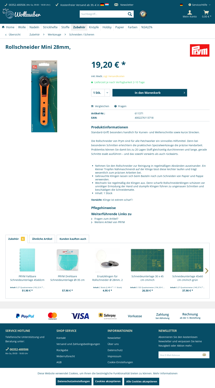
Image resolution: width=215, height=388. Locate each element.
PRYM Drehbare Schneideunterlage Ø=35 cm (67, 278)
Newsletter (123, 4)
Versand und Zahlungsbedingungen (78, 344)
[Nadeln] (34, 27)
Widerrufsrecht (65, 356)
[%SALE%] (146, 27)
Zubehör (16, 239)
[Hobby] (107, 27)
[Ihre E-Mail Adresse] (179, 354)
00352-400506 (17, 4)
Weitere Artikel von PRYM (108, 222)
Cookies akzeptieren (108, 381)
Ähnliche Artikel (42, 239)
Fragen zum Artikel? (104, 218)
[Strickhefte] (50, 27)
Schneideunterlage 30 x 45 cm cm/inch (148, 278)
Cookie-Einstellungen (120, 362)
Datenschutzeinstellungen (74, 381)
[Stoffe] (65, 27)
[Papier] (120, 27)
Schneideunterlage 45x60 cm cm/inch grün (187, 278)
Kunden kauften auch (73, 239)
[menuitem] (112, 14)
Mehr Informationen (165, 373)
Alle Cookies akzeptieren (141, 381)
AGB (59, 362)
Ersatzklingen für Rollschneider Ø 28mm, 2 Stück (107, 278)
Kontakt (61, 338)
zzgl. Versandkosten (114, 76)
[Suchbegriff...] (107, 14)
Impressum (114, 356)
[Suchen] (130, 14)
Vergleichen (100, 106)
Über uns (113, 344)
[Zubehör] (79, 27)
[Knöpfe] (94, 27)
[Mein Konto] (190, 14)
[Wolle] (22, 27)
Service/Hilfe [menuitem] (198, 4)
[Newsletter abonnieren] (204, 354)
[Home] (8, 27)
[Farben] (132, 27)
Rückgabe (62, 350)
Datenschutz (115, 350)
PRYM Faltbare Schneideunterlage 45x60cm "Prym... (27, 278)
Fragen (120, 106)
